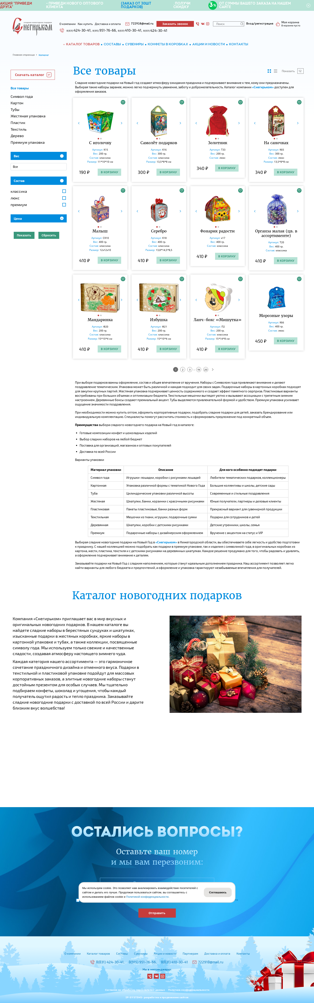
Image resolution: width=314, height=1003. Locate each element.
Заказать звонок (175, 24)
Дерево (17, 135)
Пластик (18, 122)
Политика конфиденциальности (188, 990)
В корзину (109, 172)
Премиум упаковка (28, 142)
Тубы (15, 109)
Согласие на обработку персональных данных (135, 990)
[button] (99, 138)
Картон (17, 103)
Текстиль (18, 129)
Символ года (22, 96)
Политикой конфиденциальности (147, 896)
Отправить (157, 913)
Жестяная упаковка (28, 116)
